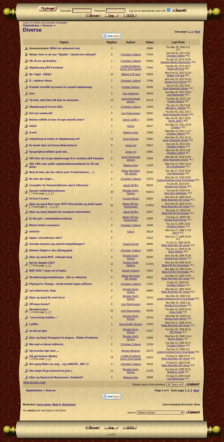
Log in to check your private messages (45, 22)
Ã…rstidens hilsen (40, 80)
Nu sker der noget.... (41, 178)
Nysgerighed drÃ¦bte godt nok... (49, 151)
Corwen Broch (130, 198)
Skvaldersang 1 (38, 309)
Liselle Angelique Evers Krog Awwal (130, 67)
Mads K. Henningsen (63, 404)
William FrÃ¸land (130, 74)
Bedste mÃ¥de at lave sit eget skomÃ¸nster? (56, 119)
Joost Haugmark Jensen (175, 88)
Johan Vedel (175, 312)
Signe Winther (175, 251)
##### (33, 126)
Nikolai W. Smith (175, 372)
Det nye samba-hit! (40, 113)
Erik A (130, 126)
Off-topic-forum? (39, 304)
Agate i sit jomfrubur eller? (45, 237)
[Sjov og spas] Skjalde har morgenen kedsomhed (59, 211)
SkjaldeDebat (31, 25)
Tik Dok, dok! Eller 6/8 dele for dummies (54, 100)
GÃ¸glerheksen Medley (43, 356)
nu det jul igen (38, 330)
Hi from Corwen (39, 198)
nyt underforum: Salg (42, 290)
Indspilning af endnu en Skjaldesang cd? (54, 138)
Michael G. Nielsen (176, 108)
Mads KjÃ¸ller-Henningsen (130, 205)
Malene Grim (130, 132)
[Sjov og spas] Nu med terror (47, 297)
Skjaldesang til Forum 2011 (46, 106)
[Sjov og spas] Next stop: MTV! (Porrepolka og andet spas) (65, 204)
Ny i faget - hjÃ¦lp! (40, 74)
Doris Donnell (131, 138)
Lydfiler (33, 324)
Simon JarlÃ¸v (131, 119)
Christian (175, 127)
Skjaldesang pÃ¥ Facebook (46, 67)
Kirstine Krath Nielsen (131, 264)
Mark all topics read (34, 382)
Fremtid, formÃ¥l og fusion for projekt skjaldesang (60, 87)
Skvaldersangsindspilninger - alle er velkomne (58, 277)
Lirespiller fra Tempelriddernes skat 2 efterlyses (58, 185)
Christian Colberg (131, 54)
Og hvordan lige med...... (44, 350)
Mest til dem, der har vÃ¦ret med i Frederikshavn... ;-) (61, 172)
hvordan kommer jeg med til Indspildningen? (57, 244)
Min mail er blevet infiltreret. (46, 344)
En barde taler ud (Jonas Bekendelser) (53, 145)
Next (197, 31)
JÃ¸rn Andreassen (175, 166)
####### (34, 231)
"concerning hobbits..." (43, 317)
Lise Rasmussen (175, 94)
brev (32, 93)
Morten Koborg (131, 270)
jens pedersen (130, 93)
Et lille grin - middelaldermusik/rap (50, 218)
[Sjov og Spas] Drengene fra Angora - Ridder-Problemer (63, 337)
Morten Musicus (130, 350)
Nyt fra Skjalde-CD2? (42, 262)
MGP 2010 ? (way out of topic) (47, 270)
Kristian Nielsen (131, 87)
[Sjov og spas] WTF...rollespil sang (50, 257)
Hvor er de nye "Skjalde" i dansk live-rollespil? (67, 54)
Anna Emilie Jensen (130, 324)
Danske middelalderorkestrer (47, 190)
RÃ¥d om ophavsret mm (65, 48)
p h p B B (111, 434)
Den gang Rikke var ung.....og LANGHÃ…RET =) (59, 364)
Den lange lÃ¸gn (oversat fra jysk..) (50, 370)
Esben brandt (130, 244)
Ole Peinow (176, 332)
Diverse (47, 25)
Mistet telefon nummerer (44, 225)
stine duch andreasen (175, 193)
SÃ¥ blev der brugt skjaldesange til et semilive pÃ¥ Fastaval (66, 158)
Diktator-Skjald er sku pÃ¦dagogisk (50, 250)
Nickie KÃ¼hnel (175, 69)
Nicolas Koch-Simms (176, 82)
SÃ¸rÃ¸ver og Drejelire (42, 60)
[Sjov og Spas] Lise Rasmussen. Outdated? (56, 377)
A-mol (33, 132)
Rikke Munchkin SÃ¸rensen (130, 172)
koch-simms (44, 404)
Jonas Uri (130, 145)
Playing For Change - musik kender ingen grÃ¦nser (60, 283)
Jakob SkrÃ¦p (130, 185)
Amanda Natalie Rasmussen (176, 62)
